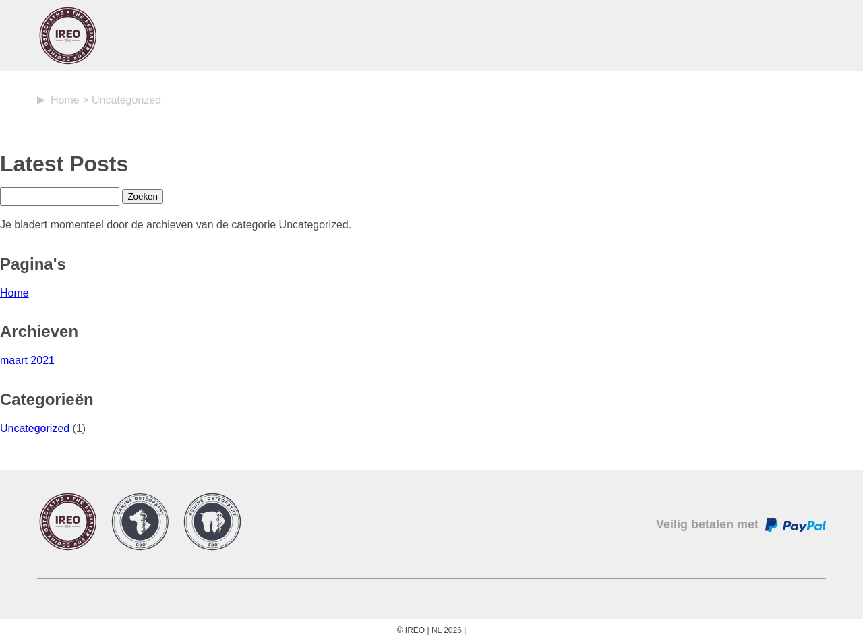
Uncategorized (34, 428)
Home (65, 100)
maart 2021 (27, 360)
